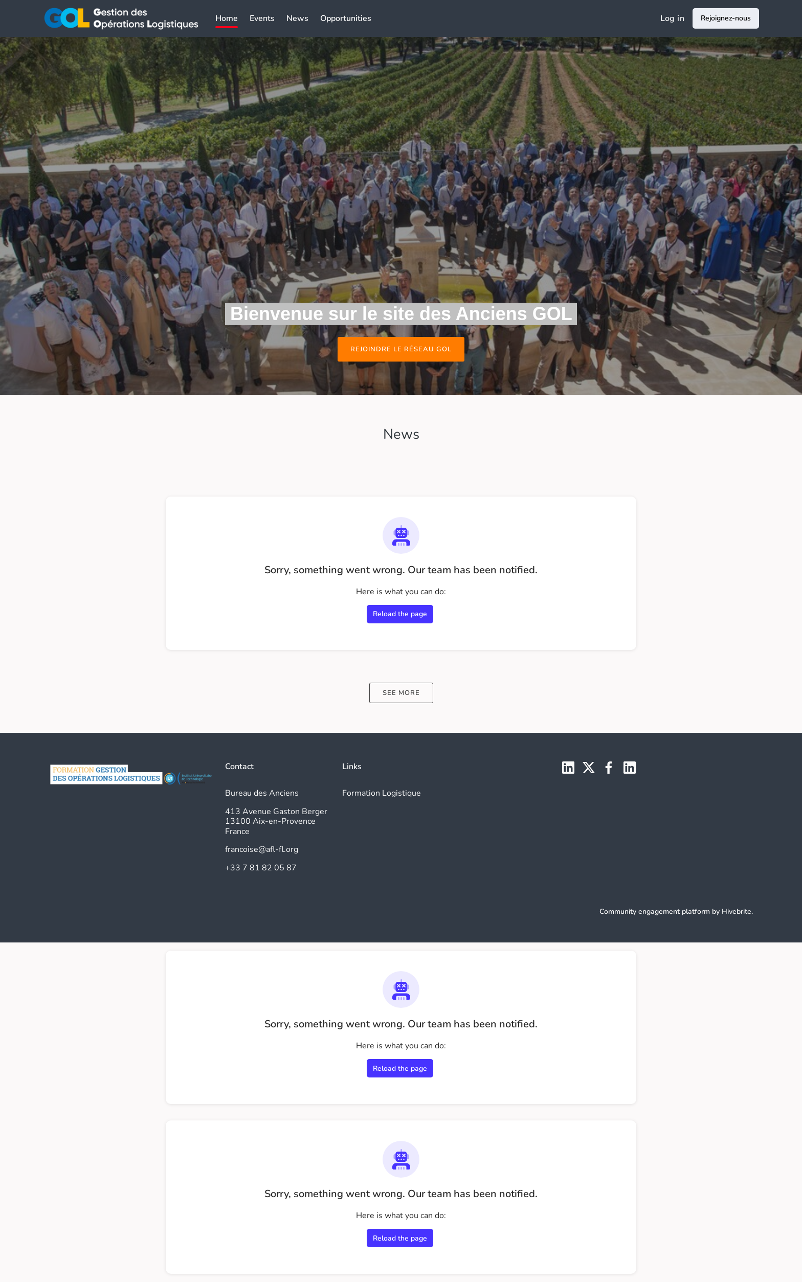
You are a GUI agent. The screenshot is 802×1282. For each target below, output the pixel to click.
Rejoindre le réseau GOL (401, 349)
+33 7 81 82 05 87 (261, 867)
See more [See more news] (401, 693)
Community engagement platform (654, 911)
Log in (672, 18)
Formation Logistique (381, 793)
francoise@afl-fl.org (261, 849)
